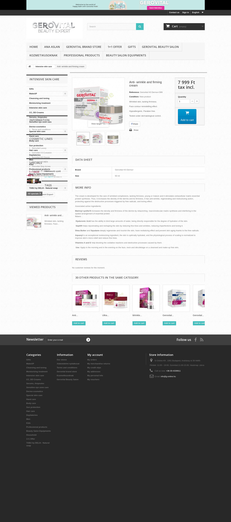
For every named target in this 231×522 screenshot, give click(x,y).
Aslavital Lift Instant (40, 255)
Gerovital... (168, 315)
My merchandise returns (98, 421)
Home (33, 47)
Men (31, 160)
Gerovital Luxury (38, 232)
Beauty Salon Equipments (126, 55)
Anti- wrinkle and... (54, 365)
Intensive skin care (38, 108)
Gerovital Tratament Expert (40, 322)
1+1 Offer (115, 47)
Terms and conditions (41, 208)
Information (39, 200)
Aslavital (32, 345)
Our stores (36, 212)
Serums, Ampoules (38, 117)
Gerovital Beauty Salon (160, 47)
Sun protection (36, 145)
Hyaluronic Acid (35, 327)
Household (34, 178)
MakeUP (33, 93)
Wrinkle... (137, 315)
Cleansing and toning (39, 98)
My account (95, 412)
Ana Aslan (52, 47)
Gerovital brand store (83, 47)
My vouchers (93, 436)
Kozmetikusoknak (43, 55)
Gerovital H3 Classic (40, 241)
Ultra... (105, 315)
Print (136, 130)
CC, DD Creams (36, 112)
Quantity (182, 97)
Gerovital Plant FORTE (38, 336)
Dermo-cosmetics (37, 127)
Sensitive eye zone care (40, 122)
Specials (35, 271)
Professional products (82, 55)
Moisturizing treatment (39, 103)
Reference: (134, 92)
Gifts (132, 47)
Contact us (174, 12)
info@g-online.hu (168, 433)
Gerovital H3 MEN (39, 246)
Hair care (33, 150)
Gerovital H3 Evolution (41, 236)
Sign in (185, 12)
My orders (92, 417)
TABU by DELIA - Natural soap (43, 188)
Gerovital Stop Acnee (41, 250)
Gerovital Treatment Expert (43, 259)
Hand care (34, 136)
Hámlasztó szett (53, 279)
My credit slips (94, 425)
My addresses (93, 429)
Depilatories (35, 155)
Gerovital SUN (56, 340)
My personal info (95, 433)
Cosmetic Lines (40, 224)
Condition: (134, 97)
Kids (31, 164)
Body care (34, 141)
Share (134, 124)
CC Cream (57, 336)
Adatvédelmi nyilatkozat (68, 421)
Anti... (75, 315)
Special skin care (37, 131)
